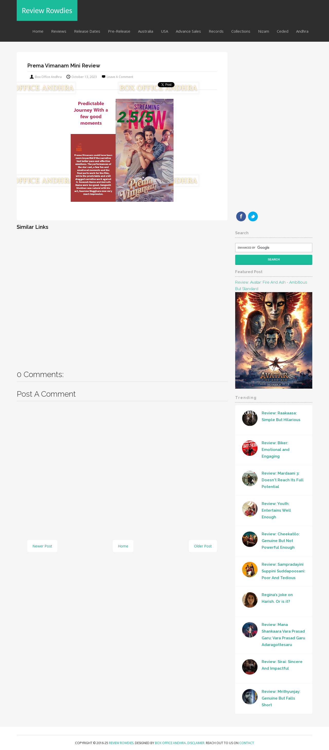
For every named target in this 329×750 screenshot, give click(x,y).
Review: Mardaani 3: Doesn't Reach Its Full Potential (283, 480)
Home (37, 31)
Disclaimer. (196, 743)
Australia (145, 31)
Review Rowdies (47, 10)
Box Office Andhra (170, 743)
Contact (246, 743)
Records (216, 31)
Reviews (58, 31)
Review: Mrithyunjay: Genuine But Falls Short (281, 698)
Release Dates (87, 31)
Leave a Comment (120, 77)
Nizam (263, 31)
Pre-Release (119, 31)
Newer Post (42, 546)
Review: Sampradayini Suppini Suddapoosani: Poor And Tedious (283, 571)
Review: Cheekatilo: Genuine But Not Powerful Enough (281, 541)
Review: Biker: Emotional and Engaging (275, 450)
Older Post (203, 546)
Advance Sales (188, 31)
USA (164, 31)
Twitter (253, 216)
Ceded (282, 31)
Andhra (302, 31)
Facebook (241, 216)
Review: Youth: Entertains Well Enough (276, 510)
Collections (240, 31)
